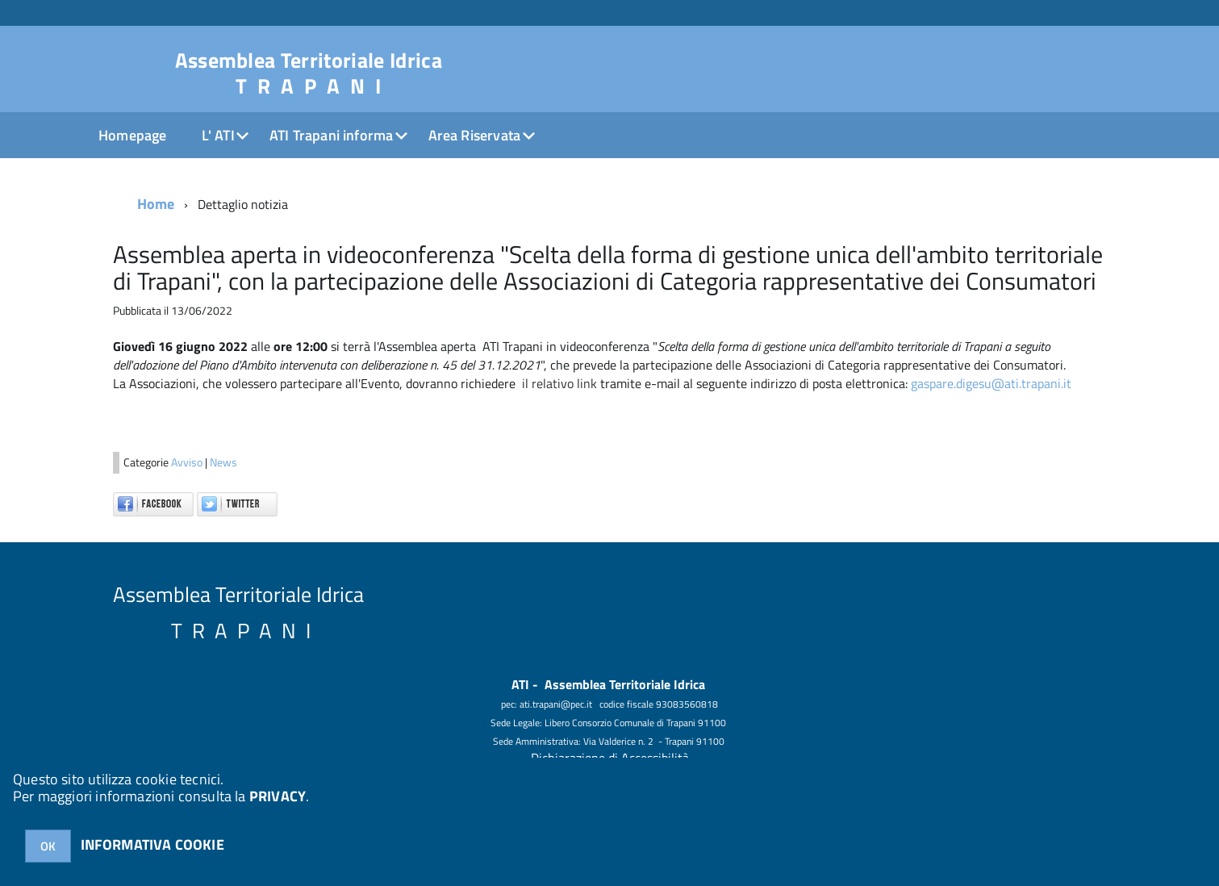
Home (156, 204)
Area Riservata (474, 135)
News (223, 462)
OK (48, 846)
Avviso (188, 462)
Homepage (132, 135)
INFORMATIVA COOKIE (152, 844)
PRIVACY (277, 796)
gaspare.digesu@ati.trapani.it (991, 383)
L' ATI (218, 135)
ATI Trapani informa (331, 135)
